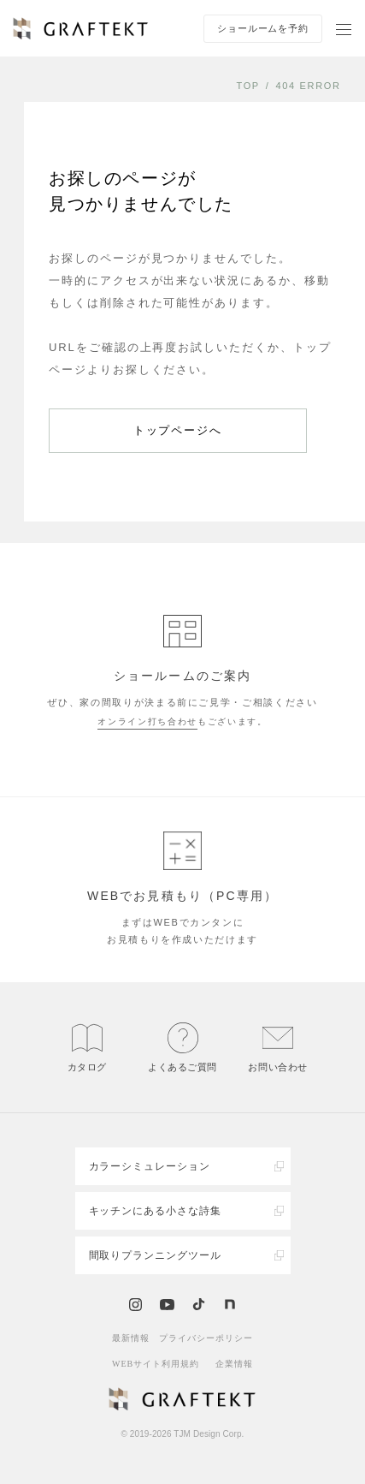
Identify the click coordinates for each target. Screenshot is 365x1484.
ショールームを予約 (263, 28)
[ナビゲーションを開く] (343, 28)
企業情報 (234, 1363)
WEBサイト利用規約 (155, 1363)
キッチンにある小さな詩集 (155, 1211)
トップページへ (178, 430)
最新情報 (131, 1338)
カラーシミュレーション (150, 1166)
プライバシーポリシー (206, 1338)
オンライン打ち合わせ (147, 721)
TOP (247, 85)
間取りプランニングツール (155, 1255)
